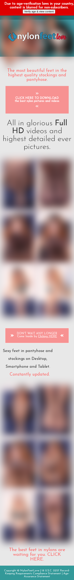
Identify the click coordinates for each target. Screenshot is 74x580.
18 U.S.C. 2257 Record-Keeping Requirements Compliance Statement (37, 572)
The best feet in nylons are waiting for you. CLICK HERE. (37, 555)
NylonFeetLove (29, 570)
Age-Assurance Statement (46, 575)
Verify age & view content (39, 11)
